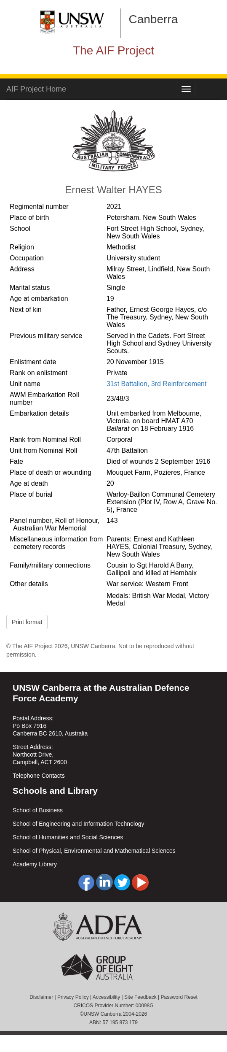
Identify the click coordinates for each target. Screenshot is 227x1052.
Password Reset (178, 997)
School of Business (38, 810)
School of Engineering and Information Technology (78, 823)
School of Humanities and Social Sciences (68, 837)
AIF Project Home (36, 89)
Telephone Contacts (39, 775)
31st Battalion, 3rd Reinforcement (156, 383)
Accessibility (106, 997)
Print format (27, 622)
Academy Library (35, 864)
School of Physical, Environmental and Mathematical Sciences (94, 850)
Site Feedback (140, 997)
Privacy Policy (73, 997)
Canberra (153, 19)
